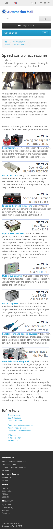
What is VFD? (13, 441)
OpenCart (16, 523)
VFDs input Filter (14, 438)
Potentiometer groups (17, 428)
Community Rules (9, 464)
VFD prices (12, 435)
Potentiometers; (10, 148)
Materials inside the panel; (15, 361)
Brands (5, 488)
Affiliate (5, 494)
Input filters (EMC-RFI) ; (13, 233)
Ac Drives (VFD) (19, 42)
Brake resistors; (10, 175)
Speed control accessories (15, 44)
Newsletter (6, 513)
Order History (7, 507)
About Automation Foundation (14, 461)
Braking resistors (14, 415)
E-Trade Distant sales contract (14, 467)
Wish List (5, 510)
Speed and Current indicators (19, 431)
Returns (5, 480)
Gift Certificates (8, 491)
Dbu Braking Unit (14, 418)
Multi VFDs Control (15, 421)
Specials (5, 497)
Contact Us (6, 478)
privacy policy (7, 470)
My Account (6, 504)
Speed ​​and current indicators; (17, 206)
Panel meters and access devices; (19, 333)
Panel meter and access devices (20, 425)
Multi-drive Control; (12, 275)
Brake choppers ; (10, 303)
